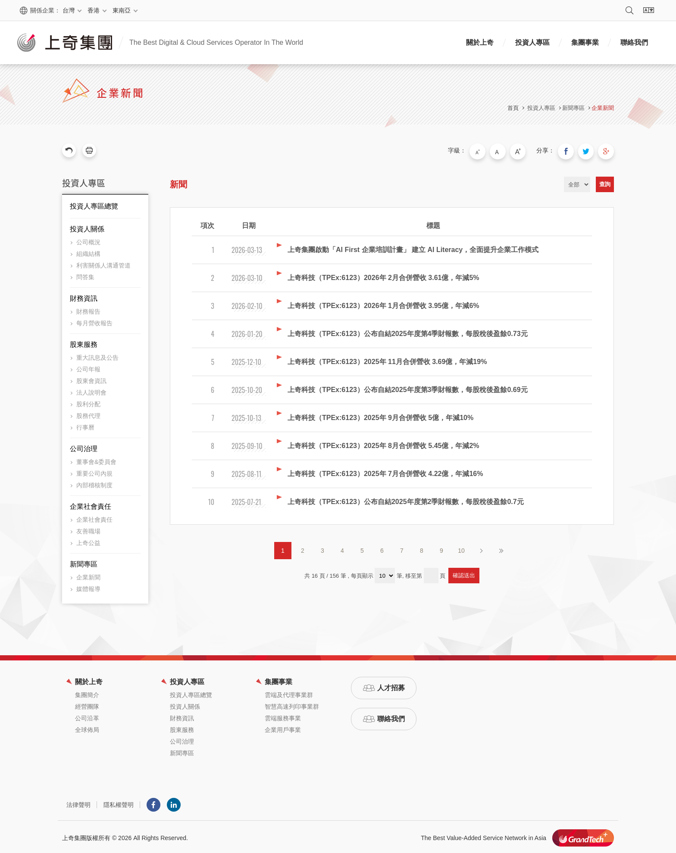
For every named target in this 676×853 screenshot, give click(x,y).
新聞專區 (83, 562)
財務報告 (88, 309)
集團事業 (585, 42)
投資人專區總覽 (94, 204)
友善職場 (88, 529)
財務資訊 (83, 296)
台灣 (69, 10)
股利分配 (88, 401)
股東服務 (83, 342)
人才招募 (391, 685)
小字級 (488, 150)
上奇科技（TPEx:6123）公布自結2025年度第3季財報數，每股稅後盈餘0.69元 (408, 387)
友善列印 (89, 150)
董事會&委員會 (96, 459)
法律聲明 (78, 802)
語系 (648, 10)
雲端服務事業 (283, 716)
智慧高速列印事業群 (292, 704)
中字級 (506, 150)
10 (461, 548)
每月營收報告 (94, 321)
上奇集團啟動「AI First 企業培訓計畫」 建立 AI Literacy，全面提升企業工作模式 (413, 247)
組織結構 (88, 251)
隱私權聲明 (118, 802)
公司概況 (88, 240)
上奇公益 (88, 540)
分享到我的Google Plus (607, 150)
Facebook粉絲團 (153, 802)
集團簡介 (87, 692)
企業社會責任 (90, 504)
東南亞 (122, 10)
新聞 (178, 182)
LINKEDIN (174, 802)
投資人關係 (87, 226)
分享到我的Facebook (571, 150)
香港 (94, 10)
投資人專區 (532, 42)
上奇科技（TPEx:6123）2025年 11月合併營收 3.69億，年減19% (387, 359)
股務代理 (88, 413)
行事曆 (85, 425)
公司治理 (83, 446)
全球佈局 (87, 727)
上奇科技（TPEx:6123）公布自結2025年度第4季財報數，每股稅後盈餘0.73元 (408, 331)
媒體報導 (88, 586)
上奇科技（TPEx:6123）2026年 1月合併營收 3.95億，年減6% (383, 303)
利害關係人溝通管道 (103, 263)
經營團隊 (87, 704)
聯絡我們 (634, 42)
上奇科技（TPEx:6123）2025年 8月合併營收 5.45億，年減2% (383, 443)
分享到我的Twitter (589, 150)
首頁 (513, 108)
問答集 (85, 274)
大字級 (525, 150)
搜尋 (629, 10)
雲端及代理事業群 (289, 692)
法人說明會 (91, 390)
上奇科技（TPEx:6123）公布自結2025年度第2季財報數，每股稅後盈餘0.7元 (406, 499)
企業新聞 (603, 108)
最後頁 (501, 548)
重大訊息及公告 (97, 355)
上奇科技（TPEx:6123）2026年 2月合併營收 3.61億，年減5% (383, 275)
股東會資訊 (91, 378)
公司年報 (88, 367)
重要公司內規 (94, 471)
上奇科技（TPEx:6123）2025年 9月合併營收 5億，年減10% (380, 415)
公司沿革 (87, 716)
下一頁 (481, 548)
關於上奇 (480, 42)
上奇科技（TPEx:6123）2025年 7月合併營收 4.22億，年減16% (385, 471)
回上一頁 (69, 150)
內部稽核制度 (94, 482)
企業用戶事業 (283, 727)
